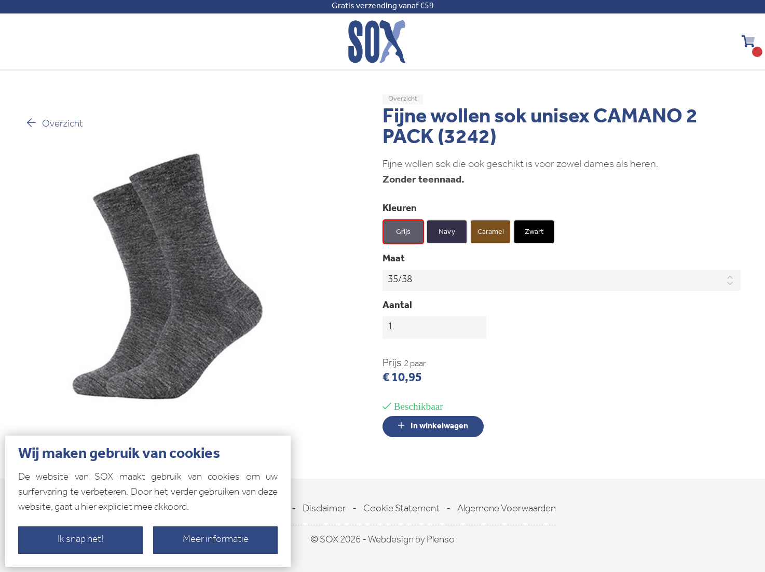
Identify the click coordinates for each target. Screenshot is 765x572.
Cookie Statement (401, 509)
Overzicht (53, 124)
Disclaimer (324, 509)
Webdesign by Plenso (411, 541)
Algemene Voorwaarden (506, 509)
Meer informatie (216, 540)
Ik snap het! (80, 540)
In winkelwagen (433, 426)
